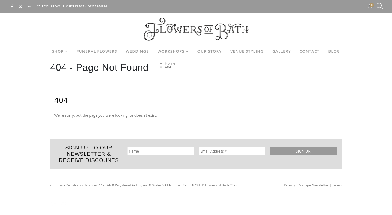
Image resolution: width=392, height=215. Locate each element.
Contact (310, 51)
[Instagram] (29, 6)
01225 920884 (97, 6)
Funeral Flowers (97, 51)
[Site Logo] (196, 29)
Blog (334, 51)
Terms (337, 185)
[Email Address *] (232, 151)
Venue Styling (247, 51)
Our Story (209, 51)
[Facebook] (11, 6)
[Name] (160, 151)
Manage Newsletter (313, 185)
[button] (380, 6)
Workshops (171, 51)
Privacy (289, 185)
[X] (20, 6)
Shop (58, 51)
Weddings (137, 51)
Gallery (281, 51)
